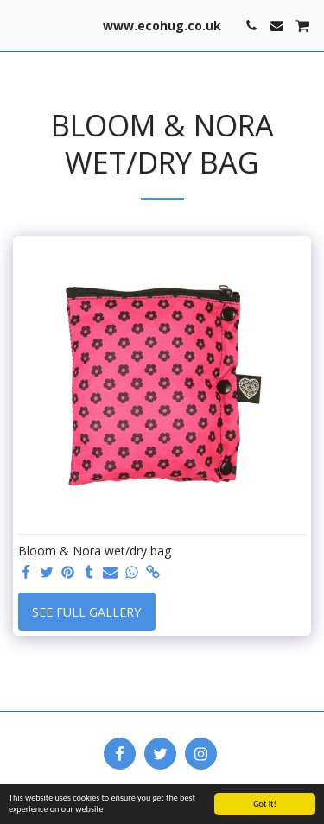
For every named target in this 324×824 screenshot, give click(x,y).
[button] (19, 24)
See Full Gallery (86, 612)
